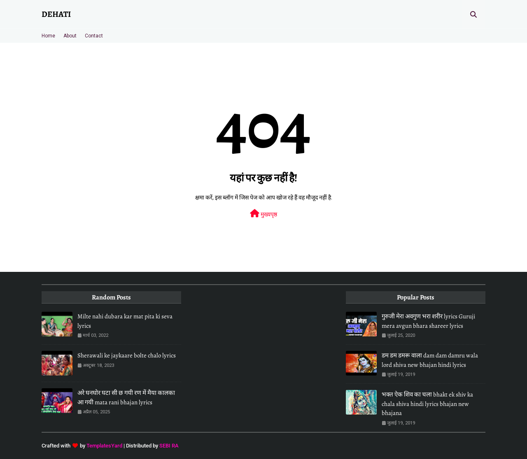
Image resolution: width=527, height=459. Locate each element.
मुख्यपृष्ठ (263, 213)
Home (48, 36)
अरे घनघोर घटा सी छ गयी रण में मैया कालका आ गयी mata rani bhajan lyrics (126, 397)
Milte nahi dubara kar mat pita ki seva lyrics (125, 321)
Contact (94, 36)
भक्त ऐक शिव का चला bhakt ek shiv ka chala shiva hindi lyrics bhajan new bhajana (427, 403)
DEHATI (56, 14)
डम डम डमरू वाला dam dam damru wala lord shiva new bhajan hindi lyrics (430, 360)
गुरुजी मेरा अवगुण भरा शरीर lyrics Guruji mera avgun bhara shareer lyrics (428, 321)
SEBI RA (169, 446)
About (70, 36)
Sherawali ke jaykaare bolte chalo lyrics (126, 355)
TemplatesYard (104, 446)
